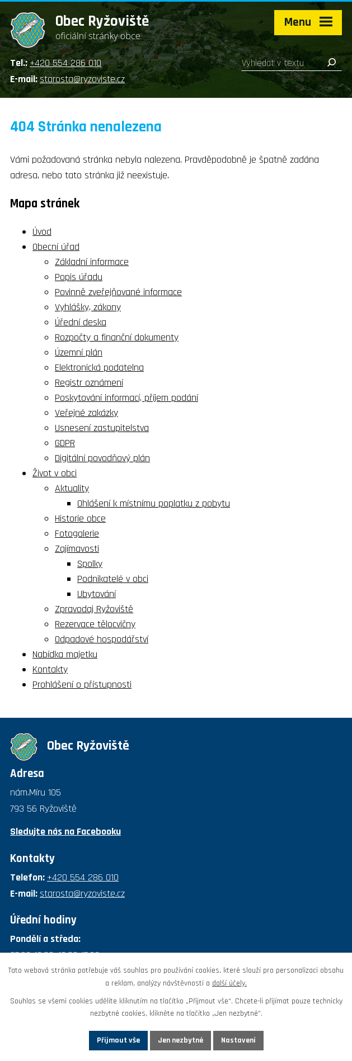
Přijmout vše (118, 1040)
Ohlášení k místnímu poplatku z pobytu (153, 503)
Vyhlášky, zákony (88, 307)
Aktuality (72, 488)
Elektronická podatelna (99, 367)
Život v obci (54, 473)
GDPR (65, 443)
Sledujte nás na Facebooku (65, 831)
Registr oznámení (89, 382)
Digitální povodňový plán (102, 458)
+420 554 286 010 (65, 62)
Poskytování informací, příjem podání (126, 397)
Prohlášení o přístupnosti (82, 684)
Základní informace (92, 261)
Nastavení (238, 1040)
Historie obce (80, 518)
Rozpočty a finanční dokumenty (117, 337)
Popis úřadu (78, 277)
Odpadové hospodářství (101, 639)
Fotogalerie (77, 533)
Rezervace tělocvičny (95, 624)
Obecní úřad (55, 246)
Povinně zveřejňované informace (118, 292)
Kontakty (50, 669)
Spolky (89, 563)
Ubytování (96, 594)
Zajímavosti (77, 548)
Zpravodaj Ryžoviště (94, 609)
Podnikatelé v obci (112, 578)
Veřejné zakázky (86, 412)
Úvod (41, 231)
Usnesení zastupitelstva (102, 427)
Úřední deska (80, 322)
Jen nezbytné (180, 1040)
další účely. (229, 983)
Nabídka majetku (64, 654)
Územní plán (78, 352)
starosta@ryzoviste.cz (82, 79)
